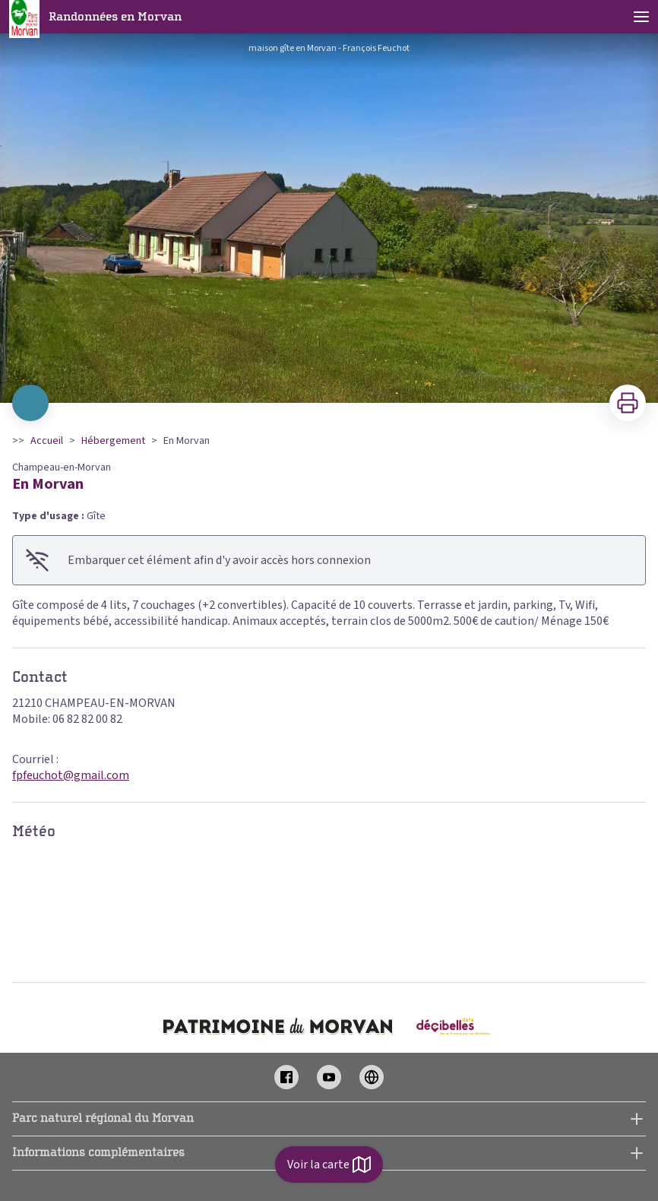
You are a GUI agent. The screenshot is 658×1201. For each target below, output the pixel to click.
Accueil (46, 440)
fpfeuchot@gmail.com (70, 775)
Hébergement (113, 440)
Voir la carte (329, 1164)
